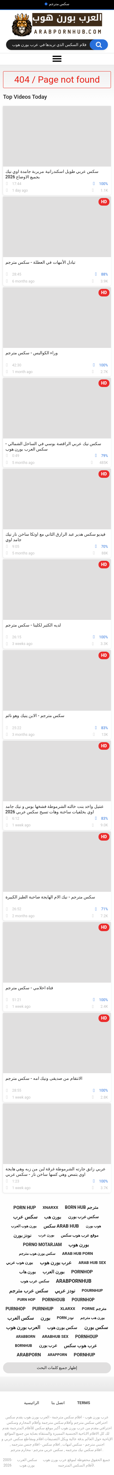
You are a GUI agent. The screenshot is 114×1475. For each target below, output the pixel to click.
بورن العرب (53, 1272)
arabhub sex (55, 1336)
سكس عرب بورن (83, 1216)
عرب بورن (48, 1345)
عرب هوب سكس (80, 1345)
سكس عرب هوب (34, 1281)
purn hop (26, 1300)
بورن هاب (27, 1271)
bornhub (23, 1346)
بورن (45, 1318)
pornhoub (53, 1299)
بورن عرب (46, 1235)
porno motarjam (42, 1244)
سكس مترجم (59, 4)
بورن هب (52, 1217)
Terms (83, 1403)
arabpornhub (74, 1281)
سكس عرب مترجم (28, 1291)
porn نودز (65, 1318)
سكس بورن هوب (62, 1327)
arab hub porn (77, 1253)
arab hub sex (92, 1262)
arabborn (25, 1336)
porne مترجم (94, 1308)
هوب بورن (93, 1226)
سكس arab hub (61, 1226)
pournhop (83, 1299)
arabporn (29, 1355)
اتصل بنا (58, 1403)
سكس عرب (25, 1217)
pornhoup (86, 1336)
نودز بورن (22, 1235)
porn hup (24, 1207)
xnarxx (50, 1207)
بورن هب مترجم (92, 1318)
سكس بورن (96, 1327)
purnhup (43, 1308)
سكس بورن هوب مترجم (37, 1254)
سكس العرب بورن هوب (27, 1462)
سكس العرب (20, 1318)
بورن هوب (78, 1245)
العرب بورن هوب (23, 1327)
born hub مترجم (81, 1207)
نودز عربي (65, 1291)
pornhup (84, 1355)
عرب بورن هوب (56, 1262)
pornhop (82, 1272)
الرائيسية (31, 1403)
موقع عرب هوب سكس (80, 1235)
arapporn (57, 1355)
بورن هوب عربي (19, 1262)
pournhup (92, 1290)
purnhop (15, 1308)
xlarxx (67, 1308)
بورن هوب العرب (23, 1226)
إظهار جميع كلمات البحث (57, 1367)
